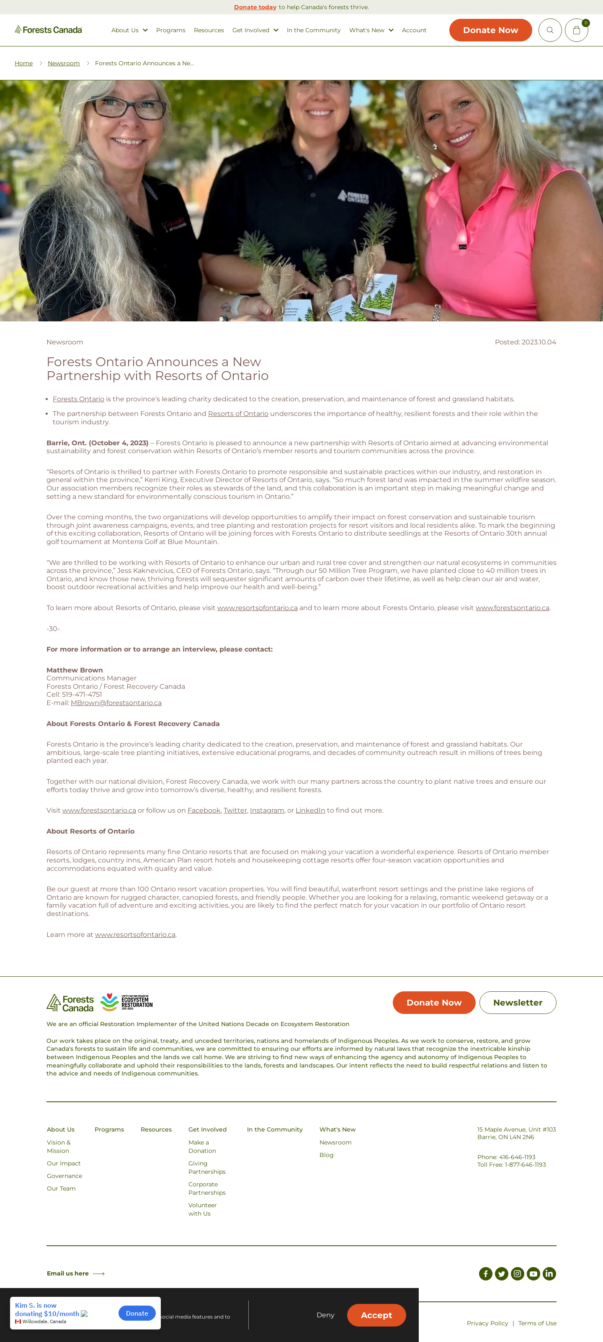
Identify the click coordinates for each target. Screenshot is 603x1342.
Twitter (235, 810)
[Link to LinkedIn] (549, 1275)
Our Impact (64, 1163)
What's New (366, 30)
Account (414, 30)
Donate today (255, 7)
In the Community (314, 30)
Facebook (204, 810)
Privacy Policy (487, 1323)
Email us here (76, 1273)
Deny (326, 1315)
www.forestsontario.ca (512, 608)
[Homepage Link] (48, 31)
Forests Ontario (78, 399)
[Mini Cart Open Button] (576, 30)
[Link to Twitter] (501, 1275)
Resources (209, 30)
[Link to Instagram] (517, 1275)
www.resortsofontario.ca (257, 608)
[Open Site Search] (550, 30)
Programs (171, 30)
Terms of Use (537, 1323)
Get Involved (250, 30)
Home (24, 63)
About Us (125, 30)
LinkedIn (310, 810)
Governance (64, 1176)
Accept (376, 1315)
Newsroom (64, 63)
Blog (327, 1155)
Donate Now (490, 30)
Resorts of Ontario (238, 414)
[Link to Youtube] (533, 1275)
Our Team (61, 1188)
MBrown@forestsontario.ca (116, 703)
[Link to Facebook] (486, 1275)
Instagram (267, 810)
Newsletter (518, 1003)
